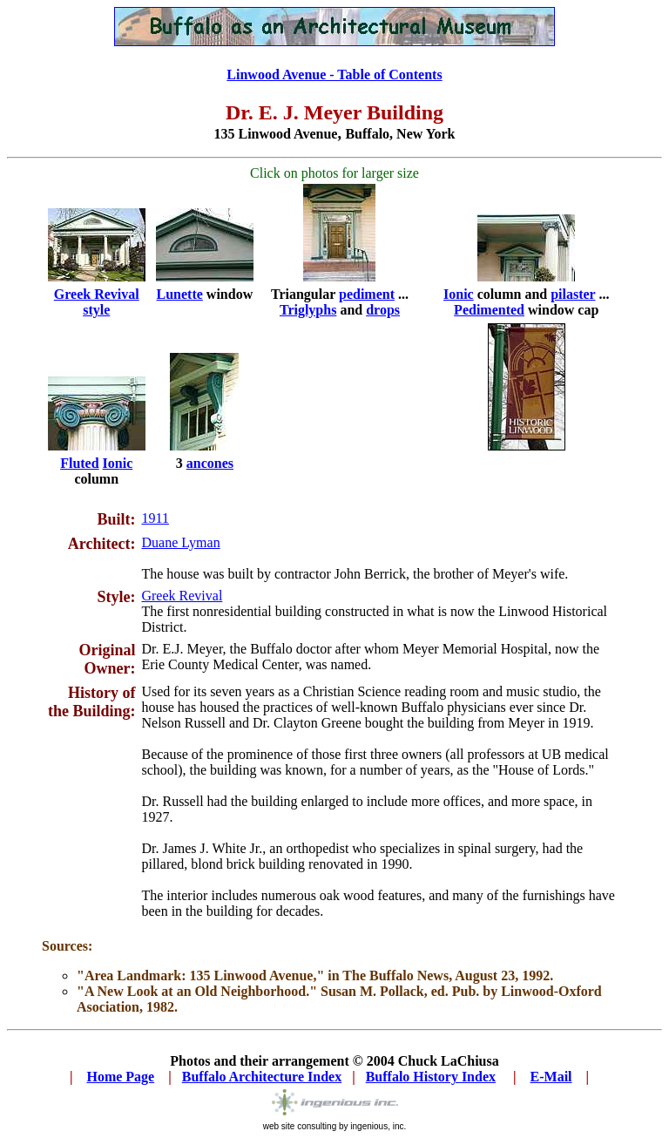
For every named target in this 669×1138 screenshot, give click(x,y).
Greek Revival (181, 595)
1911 (154, 518)
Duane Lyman (180, 542)
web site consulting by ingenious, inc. (335, 1126)
